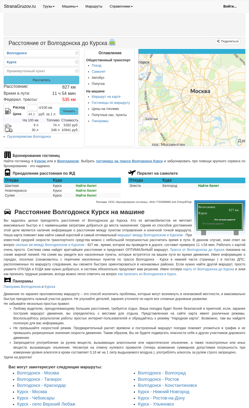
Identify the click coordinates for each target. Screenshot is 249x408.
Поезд (96, 65)
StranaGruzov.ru (20, 6)
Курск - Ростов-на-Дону (161, 397)
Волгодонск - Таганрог (39, 379)
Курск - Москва (32, 391)
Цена (17, 114)
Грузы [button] (49, 6)
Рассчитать (41, 80)
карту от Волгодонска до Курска (208, 269)
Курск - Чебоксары (35, 397)
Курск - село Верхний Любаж (46, 404)
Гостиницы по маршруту (111, 103)
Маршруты (93, 6)
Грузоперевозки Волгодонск (29, 136)
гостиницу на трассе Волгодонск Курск (129, 161)
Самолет (99, 71)
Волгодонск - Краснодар (41, 385)
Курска (49, 287)
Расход (19, 107)
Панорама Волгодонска (22, 287)
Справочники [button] (121, 6)
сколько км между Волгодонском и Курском (50, 245)
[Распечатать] (112, 44)
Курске (41, 161)
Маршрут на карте (106, 97)
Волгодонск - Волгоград (162, 372)
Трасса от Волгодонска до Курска (197, 250)
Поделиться (229, 41)
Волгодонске (68, 161)
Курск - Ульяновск (156, 404)
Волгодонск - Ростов (158, 379)
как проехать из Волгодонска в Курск (147, 274)
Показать (69, 111)
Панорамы (100, 121)
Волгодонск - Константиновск (167, 385)
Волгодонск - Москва (38, 372)
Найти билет (86, 186)
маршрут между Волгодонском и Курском (150, 235)
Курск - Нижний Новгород (163, 391)
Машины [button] (70, 6)
